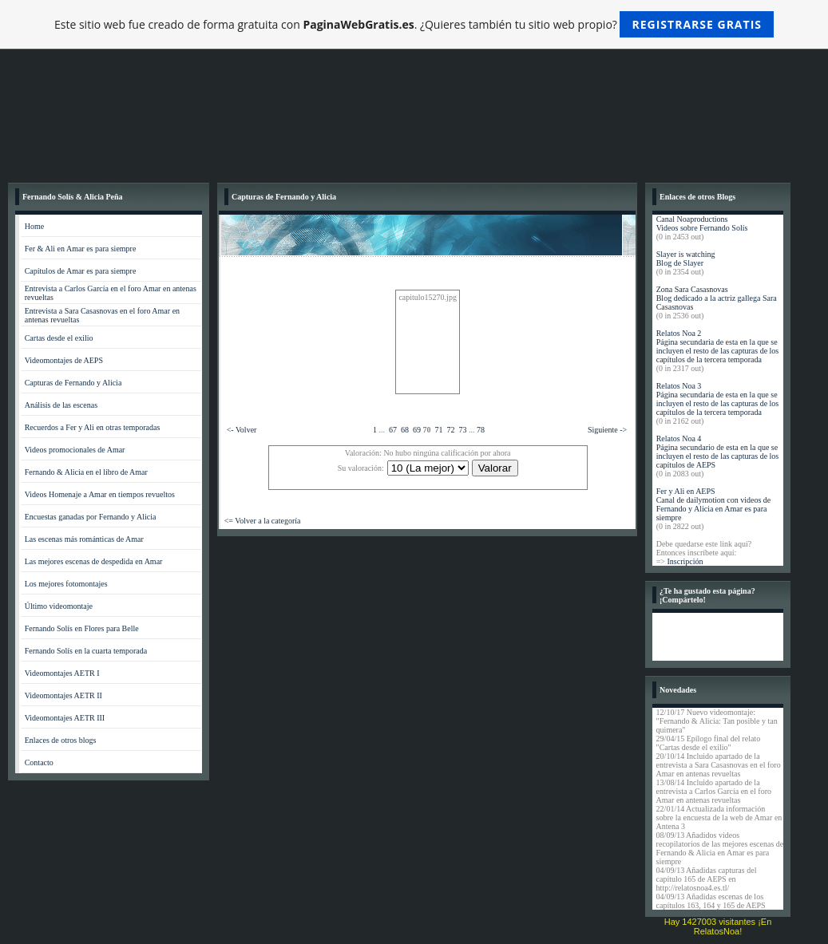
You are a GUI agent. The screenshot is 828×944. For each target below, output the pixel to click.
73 (462, 429)
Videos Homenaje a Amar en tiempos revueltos (100, 494)
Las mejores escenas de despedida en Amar (94, 561)
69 (417, 429)
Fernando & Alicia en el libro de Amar (86, 472)
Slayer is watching (685, 254)
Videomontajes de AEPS (64, 360)
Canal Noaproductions (692, 219)
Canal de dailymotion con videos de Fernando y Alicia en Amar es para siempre (713, 509)
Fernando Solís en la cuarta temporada (86, 650)
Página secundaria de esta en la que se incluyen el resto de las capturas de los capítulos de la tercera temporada (717, 351)
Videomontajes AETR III (65, 717)
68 (405, 429)
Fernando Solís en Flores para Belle (82, 628)
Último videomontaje (59, 606)
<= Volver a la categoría (262, 520)
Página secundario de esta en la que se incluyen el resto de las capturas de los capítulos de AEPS (717, 456)
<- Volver (242, 429)
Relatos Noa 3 (679, 385)
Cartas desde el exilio (59, 338)
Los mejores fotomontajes (66, 583)
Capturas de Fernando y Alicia (73, 382)
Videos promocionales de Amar (75, 449)
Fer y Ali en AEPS (685, 491)
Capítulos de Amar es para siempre (81, 271)
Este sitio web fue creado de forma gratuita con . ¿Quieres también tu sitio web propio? (414, 24)
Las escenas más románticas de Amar (84, 539)
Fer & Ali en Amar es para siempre (81, 248)
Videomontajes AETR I (62, 673)
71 (438, 429)
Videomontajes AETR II (63, 695)
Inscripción (685, 561)
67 (393, 429)
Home (34, 226)
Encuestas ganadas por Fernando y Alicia (90, 516)
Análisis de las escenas (61, 405)
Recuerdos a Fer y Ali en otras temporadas (92, 427)
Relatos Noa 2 (679, 333)
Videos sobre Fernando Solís (702, 227)
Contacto (39, 762)
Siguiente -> (607, 429)
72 (450, 429)
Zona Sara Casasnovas (692, 289)
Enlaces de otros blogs (61, 740)
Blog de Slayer (679, 263)
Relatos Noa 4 (679, 438)
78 (481, 429)
